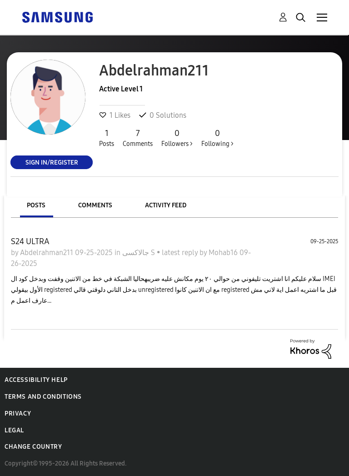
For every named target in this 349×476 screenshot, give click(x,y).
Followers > (177, 138)
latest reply (180, 252)
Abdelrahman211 (47, 252)
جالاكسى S (139, 252)
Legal (14, 430)
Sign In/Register (51, 162)
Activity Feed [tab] (165, 205)
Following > (217, 138)
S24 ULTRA (30, 241)
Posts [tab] (36, 205)
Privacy (18, 413)
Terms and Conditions (43, 397)
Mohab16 (224, 252)
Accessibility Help (36, 380)
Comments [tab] (95, 205)
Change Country (33, 447)
